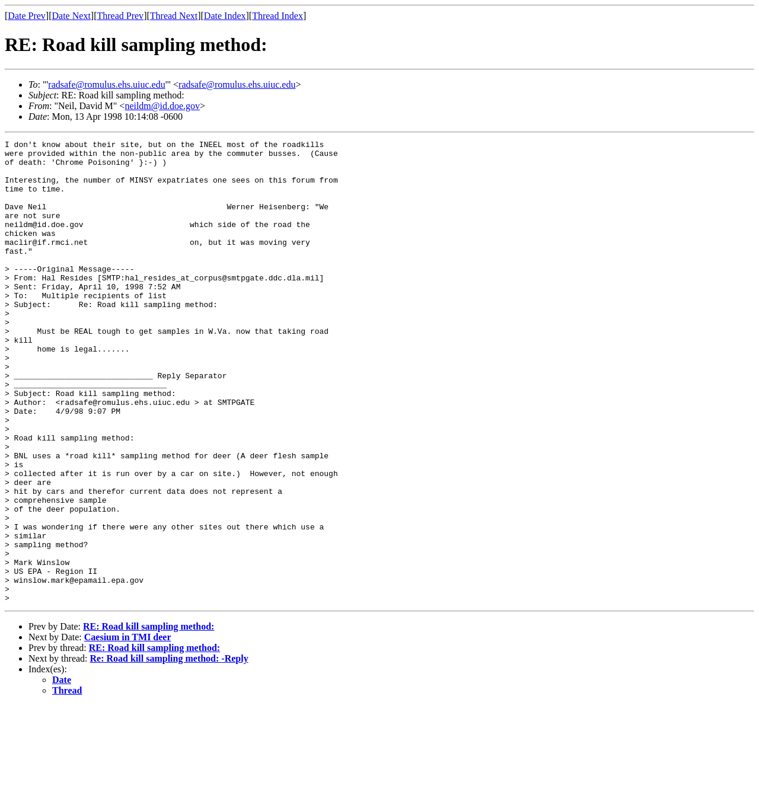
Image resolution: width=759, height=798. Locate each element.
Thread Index (277, 16)
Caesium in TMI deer (127, 729)
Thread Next (173, 16)
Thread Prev (120, 16)
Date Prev (27, 16)
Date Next (71, 16)
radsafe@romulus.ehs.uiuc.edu (106, 84)
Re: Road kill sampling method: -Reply (169, 751)
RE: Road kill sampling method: (148, 719)
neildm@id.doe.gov (162, 106)
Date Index (225, 16)
